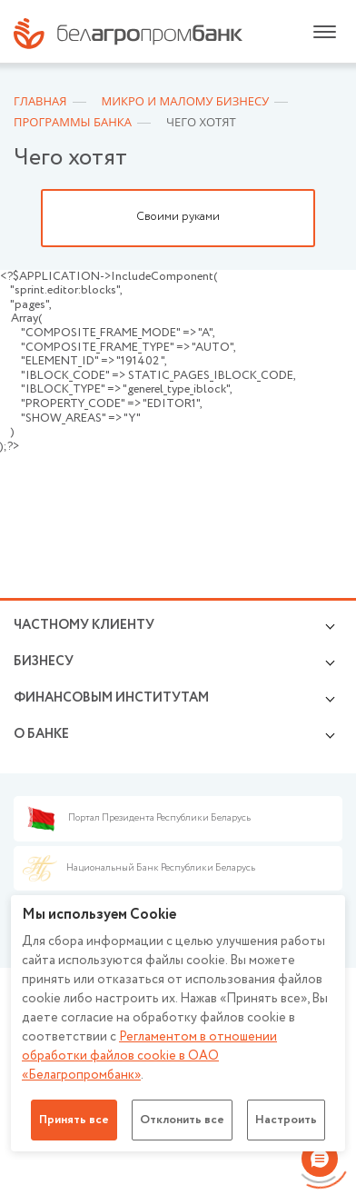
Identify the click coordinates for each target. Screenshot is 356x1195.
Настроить (286, 1120)
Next (333, 218)
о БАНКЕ (41, 734)
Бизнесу (44, 662)
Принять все (74, 1120)
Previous (23, 218)
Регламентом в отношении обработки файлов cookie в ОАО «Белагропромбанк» (149, 1056)
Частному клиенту (84, 625)
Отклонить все (182, 1120)
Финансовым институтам (111, 698)
